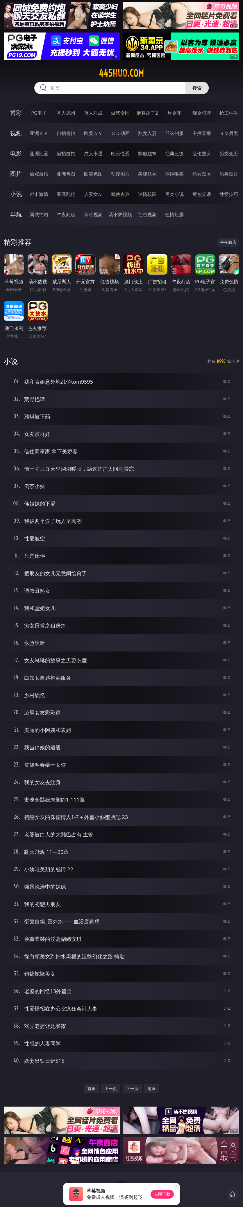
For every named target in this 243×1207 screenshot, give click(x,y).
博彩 (16, 113)
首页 (91, 1088)
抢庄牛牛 (228, 113)
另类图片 (228, 174)
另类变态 (228, 153)
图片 (16, 174)
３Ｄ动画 (120, 133)
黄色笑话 (201, 194)
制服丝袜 (147, 153)
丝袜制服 (174, 133)
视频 (16, 133)
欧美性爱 (120, 153)
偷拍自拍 (66, 153)
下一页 (132, 1088)
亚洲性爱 (39, 153)
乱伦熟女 (201, 153)
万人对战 (93, 113)
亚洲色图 (66, 174)
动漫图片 (120, 174)
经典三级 (174, 153)
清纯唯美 (174, 174)
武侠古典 (120, 194)
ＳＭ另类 (228, 133)
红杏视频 (147, 214)
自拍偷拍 (66, 133)
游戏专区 (120, 113)
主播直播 (201, 133)
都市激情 (39, 194)
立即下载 (162, 1194)
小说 (16, 194)
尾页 (151, 1088)
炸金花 (174, 113)
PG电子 (39, 113)
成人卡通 (93, 153)
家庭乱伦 (66, 194)
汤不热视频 (120, 214)
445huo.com (121, 73)
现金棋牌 (201, 113)
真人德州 (66, 113)
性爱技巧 (228, 194)
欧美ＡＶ (93, 133)
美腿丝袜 (147, 174)
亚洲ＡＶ (39, 133)
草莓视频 (93, 214)
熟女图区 (201, 174)
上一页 (111, 1088)
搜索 (197, 88)
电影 (16, 153)
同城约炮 (39, 214)
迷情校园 (147, 194)
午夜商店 (66, 214)
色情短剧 (174, 214)
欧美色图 (93, 174)
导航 (16, 214)
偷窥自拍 (39, 174)
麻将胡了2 (147, 113)
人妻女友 (93, 194)
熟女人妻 (147, 133)
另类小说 (174, 194)
